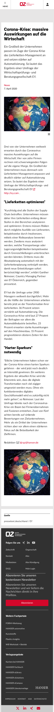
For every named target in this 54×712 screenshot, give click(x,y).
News (7, 85)
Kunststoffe (11, 634)
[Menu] (5, 4)
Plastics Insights (13, 639)
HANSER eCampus (14, 683)
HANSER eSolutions (15, 678)
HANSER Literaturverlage (17, 688)
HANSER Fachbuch (14, 667)
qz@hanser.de (29, 442)
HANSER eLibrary (13, 673)
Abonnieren (27, 603)
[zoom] (49, 134)
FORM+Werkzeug (14, 623)
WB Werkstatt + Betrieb (16, 645)
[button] (27, 472)
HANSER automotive (15, 629)
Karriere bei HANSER (15, 662)
